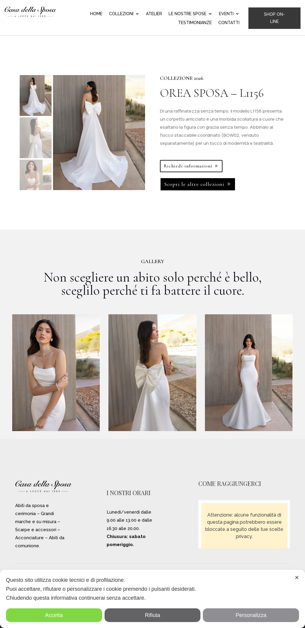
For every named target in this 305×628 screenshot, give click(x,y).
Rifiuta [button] (152, 615)
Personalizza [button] (251, 615)
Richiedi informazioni (188, 166)
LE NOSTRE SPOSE (187, 14)
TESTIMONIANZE (195, 23)
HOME (96, 14)
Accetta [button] (54, 615)
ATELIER (154, 14)
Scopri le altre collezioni (194, 184)
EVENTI (226, 14)
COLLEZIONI (121, 14)
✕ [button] (297, 578)
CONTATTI (228, 23)
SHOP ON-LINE (274, 18)
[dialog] (152, 599)
